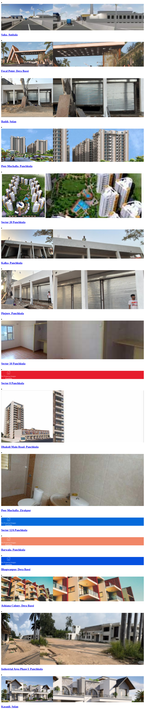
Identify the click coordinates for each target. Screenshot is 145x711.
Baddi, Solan (8, 121)
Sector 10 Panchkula (13, 363)
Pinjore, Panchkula (12, 313)
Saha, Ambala (9, 34)
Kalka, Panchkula (11, 263)
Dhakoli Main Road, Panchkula (20, 446)
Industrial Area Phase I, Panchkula (22, 669)
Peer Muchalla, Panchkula (16, 166)
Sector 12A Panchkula (14, 530)
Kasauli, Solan (9, 706)
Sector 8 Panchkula (12, 383)
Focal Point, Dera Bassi (15, 71)
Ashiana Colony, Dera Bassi (17, 605)
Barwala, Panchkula (13, 549)
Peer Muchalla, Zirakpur (16, 510)
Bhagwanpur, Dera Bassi (15, 569)
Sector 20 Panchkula (13, 222)
